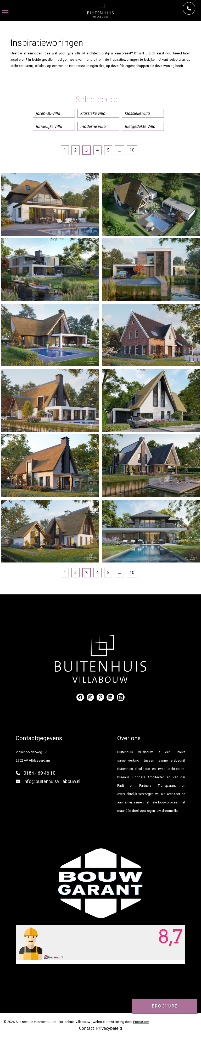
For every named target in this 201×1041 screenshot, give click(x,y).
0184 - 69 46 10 (39, 773)
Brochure (164, 1006)
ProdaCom (141, 1022)
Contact (86, 1028)
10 (132, 150)
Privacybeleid (109, 1028)
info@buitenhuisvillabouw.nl (52, 781)
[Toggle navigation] (5, 10)
